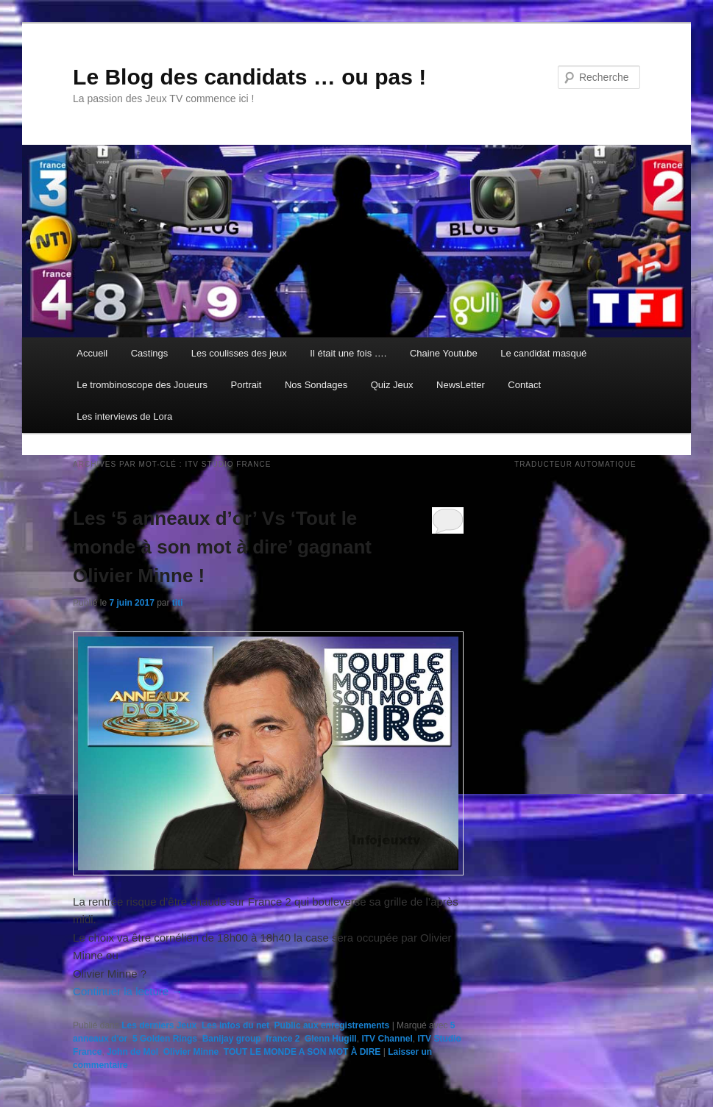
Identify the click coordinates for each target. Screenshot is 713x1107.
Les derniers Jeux (158, 1025)
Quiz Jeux (392, 384)
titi (177, 603)
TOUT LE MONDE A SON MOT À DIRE (302, 1052)
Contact (524, 384)
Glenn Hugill (331, 1038)
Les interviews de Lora (124, 416)
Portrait (246, 384)
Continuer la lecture (127, 991)
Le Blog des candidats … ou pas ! (249, 77)
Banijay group (231, 1038)
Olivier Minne (191, 1052)
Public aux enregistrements (332, 1025)
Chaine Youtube (444, 353)
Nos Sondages (316, 384)
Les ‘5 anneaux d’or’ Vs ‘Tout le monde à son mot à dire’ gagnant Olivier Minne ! (222, 547)
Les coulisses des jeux (239, 353)
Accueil (92, 353)
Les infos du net (235, 1025)
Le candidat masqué (543, 353)
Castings (150, 353)
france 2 (282, 1038)
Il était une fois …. (348, 353)
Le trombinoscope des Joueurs (142, 384)
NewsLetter (460, 384)
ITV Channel (386, 1038)
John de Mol (132, 1052)
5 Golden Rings (164, 1038)
